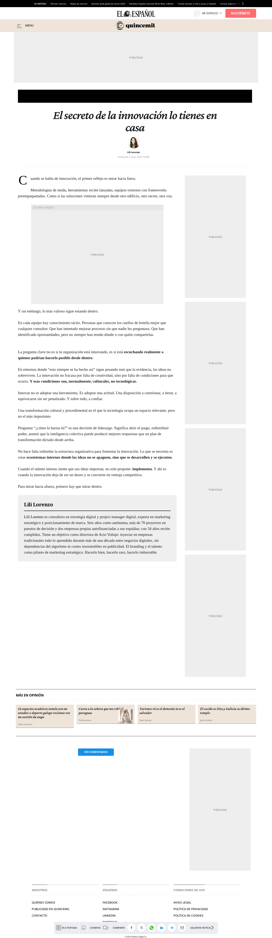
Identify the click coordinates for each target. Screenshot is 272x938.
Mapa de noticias (78, 3)
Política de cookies (188, 915)
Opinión (135, 96)
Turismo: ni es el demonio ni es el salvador (162, 711)
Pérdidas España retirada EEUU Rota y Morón (151, 3)
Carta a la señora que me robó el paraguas (101, 711)
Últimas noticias (58, 3)
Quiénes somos (43, 902)
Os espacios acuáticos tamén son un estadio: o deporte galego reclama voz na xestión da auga (44, 713)
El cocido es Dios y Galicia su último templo (225, 711)
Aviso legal (182, 902)
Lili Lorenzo (133, 152)
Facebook (110, 902)
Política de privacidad (190, 909)
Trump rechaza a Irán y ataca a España (197, 3)
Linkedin (109, 915)
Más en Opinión (30, 695)
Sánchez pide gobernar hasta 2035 (108, 3)
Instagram (111, 909)
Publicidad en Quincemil (50, 909)
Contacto (39, 915)
